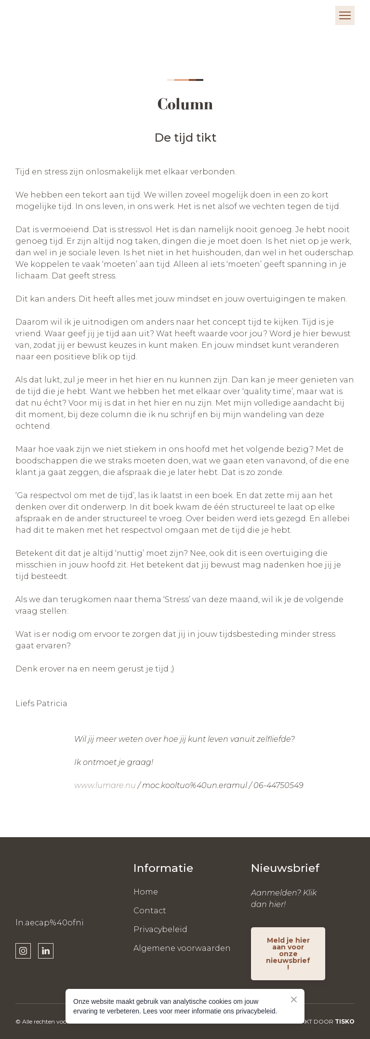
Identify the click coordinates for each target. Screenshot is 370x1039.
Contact (149, 910)
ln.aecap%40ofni (49, 922)
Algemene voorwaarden (182, 948)
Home (145, 891)
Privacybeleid (160, 929)
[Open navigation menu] (345, 15)
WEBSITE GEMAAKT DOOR (304, 1021)
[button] (23, 951)
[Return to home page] (44, 15)
